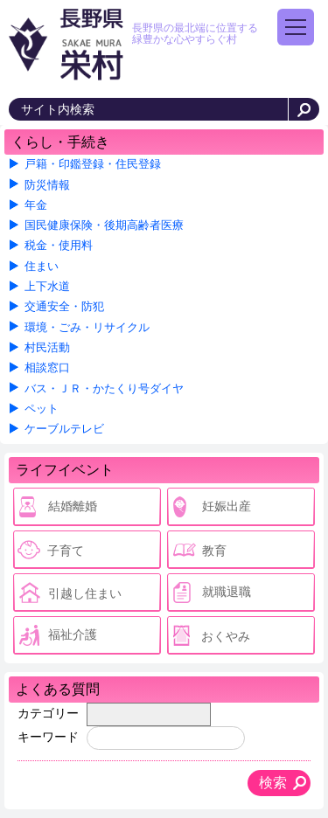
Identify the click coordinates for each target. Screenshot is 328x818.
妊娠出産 (226, 506)
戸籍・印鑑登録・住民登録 (92, 164)
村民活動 (47, 348)
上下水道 (47, 287)
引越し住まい (85, 593)
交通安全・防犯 (64, 307)
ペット (41, 409)
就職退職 (226, 592)
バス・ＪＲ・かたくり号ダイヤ (104, 389)
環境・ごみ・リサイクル (87, 328)
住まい (41, 266)
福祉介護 (72, 634)
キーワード (48, 737)
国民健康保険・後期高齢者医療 (104, 225)
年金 (35, 205)
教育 (214, 551)
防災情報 (47, 185)
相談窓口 (47, 368)
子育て (65, 551)
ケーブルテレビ (64, 429)
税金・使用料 (58, 245)
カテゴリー (48, 713)
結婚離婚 (72, 506)
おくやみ (225, 636)
